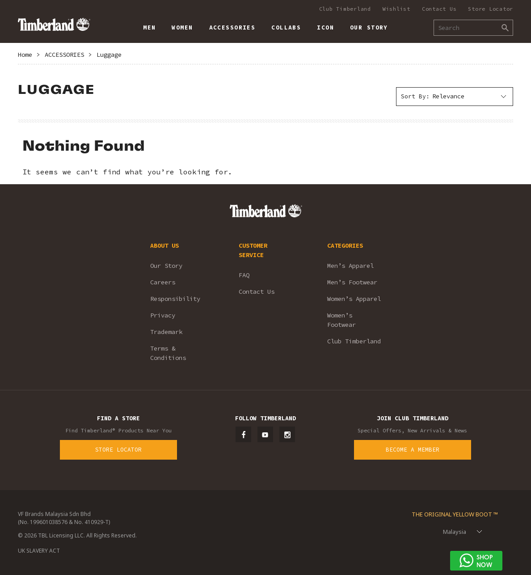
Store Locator (490, 8)
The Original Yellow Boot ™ (455, 514)
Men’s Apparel (350, 266)
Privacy (162, 315)
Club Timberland (345, 8)
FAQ (244, 275)
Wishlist (396, 8)
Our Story (166, 266)
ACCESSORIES (64, 55)
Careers (162, 282)
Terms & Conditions (168, 353)
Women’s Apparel (354, 299)
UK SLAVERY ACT (39, 550)
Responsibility (175, 299)
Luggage (109, 55)
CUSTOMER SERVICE (253, 250)
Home (25, 55)
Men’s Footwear (352, 282)
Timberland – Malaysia (54, 24)
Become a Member (412, 449)
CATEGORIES (345, 245)
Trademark (166, 332)
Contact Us (439, 8)
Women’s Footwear (341, 320)
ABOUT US (164, 245)
